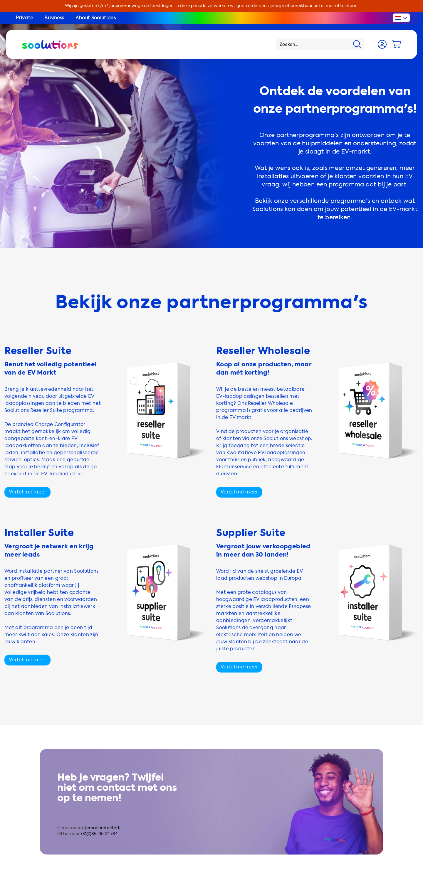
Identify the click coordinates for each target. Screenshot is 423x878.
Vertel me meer (27, 492)
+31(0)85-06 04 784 (99, 834)
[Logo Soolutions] (50, 44)
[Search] (357, 44)
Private (24, 18)
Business (54, 18)
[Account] (382, 44)
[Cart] (396, 44)
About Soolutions (95, 18)
